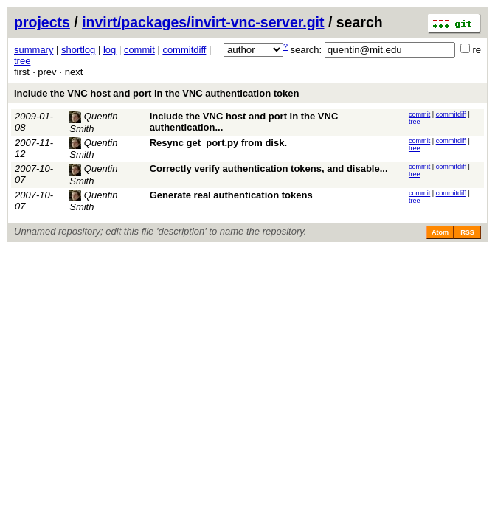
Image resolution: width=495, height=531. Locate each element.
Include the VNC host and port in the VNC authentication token (156, 93)
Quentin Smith (93, 149)
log (109, 49)
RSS (467, 232)
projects (42, 22)
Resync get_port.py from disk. (218, 142)
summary (33, 49)
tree (22, 60)
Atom (440, 232)
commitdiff (184, 49)
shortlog (78, 49)
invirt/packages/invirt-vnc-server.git (203, 22)
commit (139, 49)
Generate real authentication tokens (231, 195)
